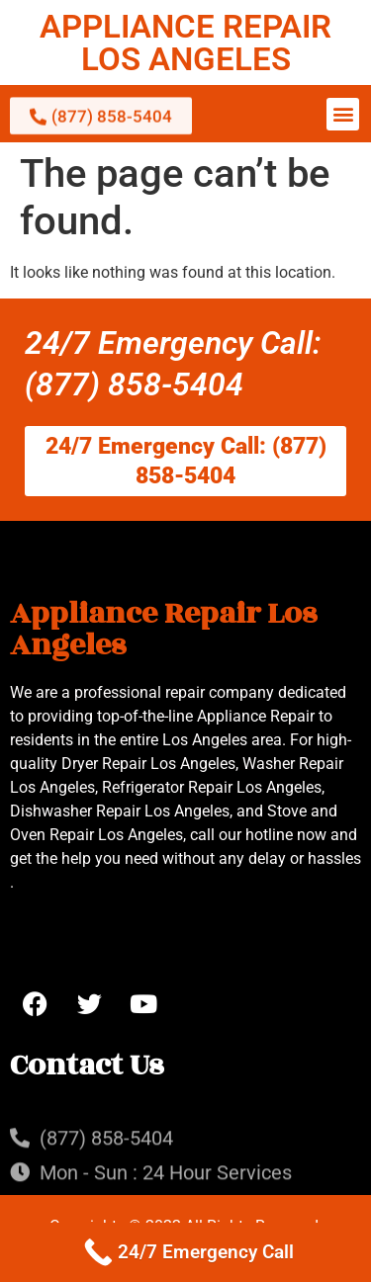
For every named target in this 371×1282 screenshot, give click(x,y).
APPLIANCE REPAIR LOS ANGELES (185, 42)
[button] (342, 114)
